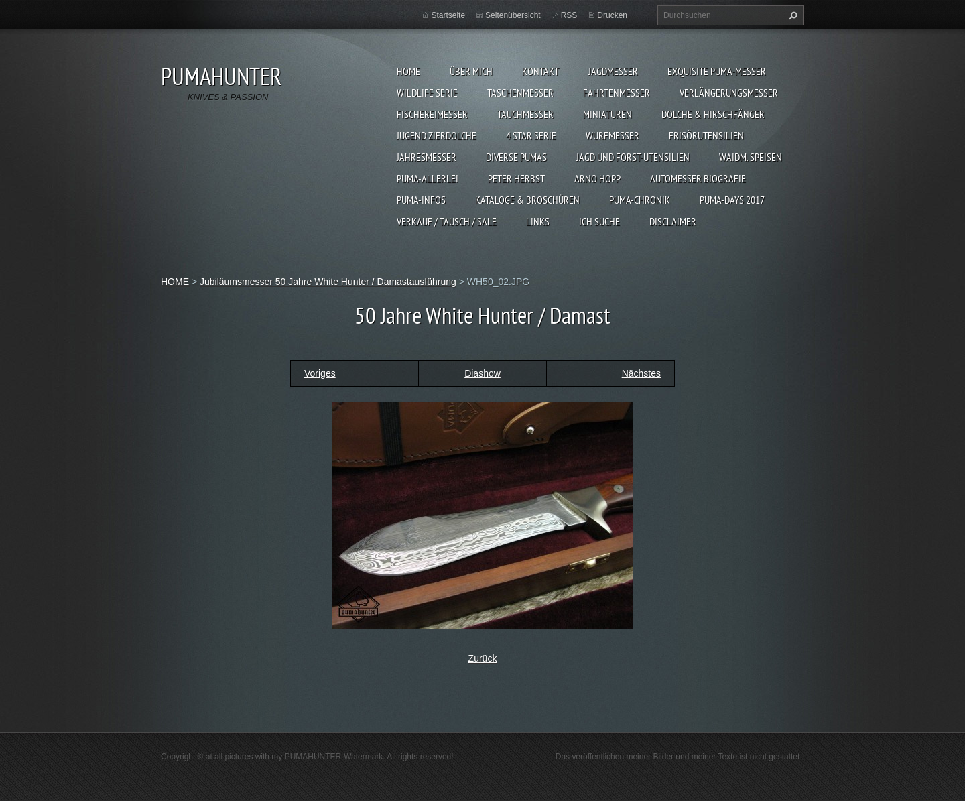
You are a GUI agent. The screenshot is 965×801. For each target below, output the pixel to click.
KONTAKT (540, 71)
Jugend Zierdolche (436, 135)
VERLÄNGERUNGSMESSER (729, 92)
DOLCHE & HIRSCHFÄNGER (713, 114)
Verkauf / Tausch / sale (447, 221)
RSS (569, 15)
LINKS (538, 221)
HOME (408, 71)
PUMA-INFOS (421, 199)
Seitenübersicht (513, 15)
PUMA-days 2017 (732, 199)
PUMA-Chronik (639, 199)
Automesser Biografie (698, 178)
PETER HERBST (516, 178)
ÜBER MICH (471, 71)
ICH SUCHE (599, 221)
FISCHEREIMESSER (432, 114)
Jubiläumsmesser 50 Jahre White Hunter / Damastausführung (328, 281)
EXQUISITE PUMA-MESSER (716, 71)
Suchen (791, 15)
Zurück (482, 658)
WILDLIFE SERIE (427, 92)
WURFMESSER (612, 135)
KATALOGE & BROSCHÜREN (527, 199)
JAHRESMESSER (426, 157)
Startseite (448, 15)
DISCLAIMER (672, 221)
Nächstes (641, 373)
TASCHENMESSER (520, 92)
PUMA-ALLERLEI (427, 178)
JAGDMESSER (613, 71)
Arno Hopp (597, 178)
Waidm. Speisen (750, 157)
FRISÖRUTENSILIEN (706, 135)
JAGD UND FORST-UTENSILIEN (633, 157)
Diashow (482, 373)
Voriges (320, 373)
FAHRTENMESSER (616, 92)
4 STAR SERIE (531, 135)
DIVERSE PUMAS (516, 157)
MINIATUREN (607, 114)
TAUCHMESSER (525, 114)
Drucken (612, 15)
